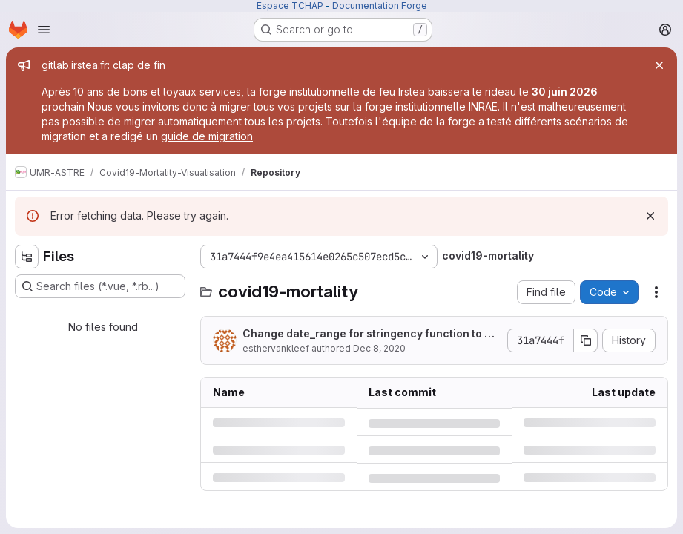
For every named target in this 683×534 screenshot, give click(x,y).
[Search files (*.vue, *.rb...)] (100, 286)
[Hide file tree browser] (27, 256)
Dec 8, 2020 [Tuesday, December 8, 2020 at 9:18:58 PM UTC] (379, 348)
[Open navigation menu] (44, 30)
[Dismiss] (650, 216)
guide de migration (207, 136)
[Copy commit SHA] (586, 340)
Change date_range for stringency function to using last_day (371, 334)
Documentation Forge (379, 5)
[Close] (659, 65)
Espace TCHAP (290, 5)
